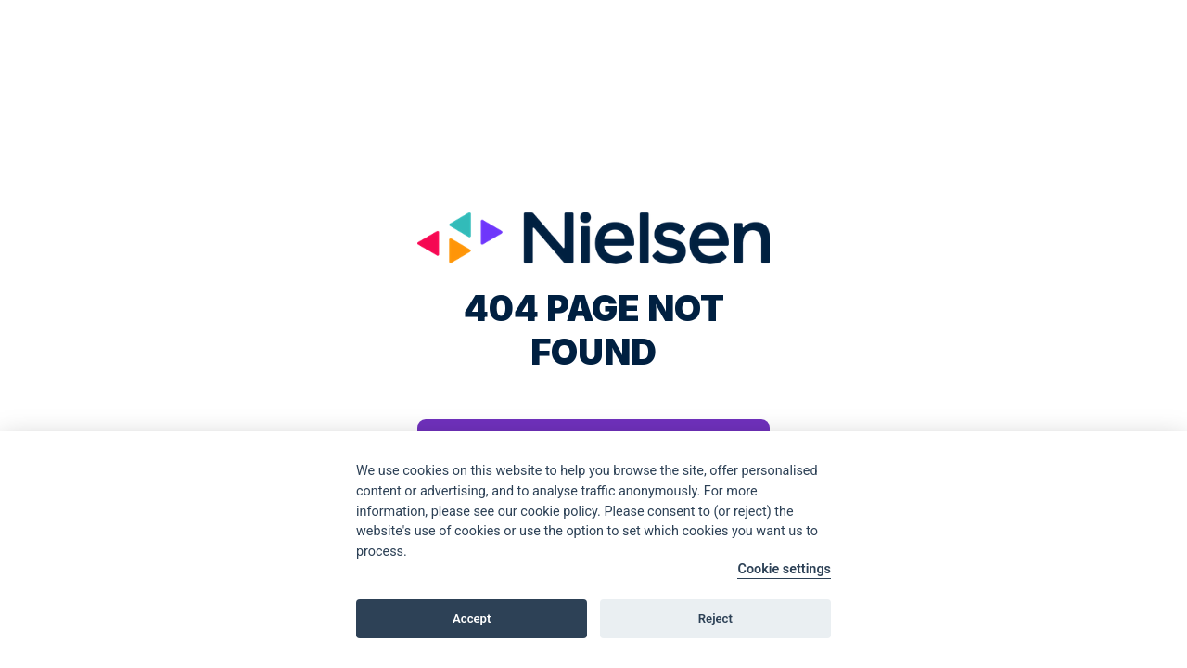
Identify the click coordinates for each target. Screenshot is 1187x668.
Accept (472, 618)
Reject (715, 618)
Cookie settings (784, 569)
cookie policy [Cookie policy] (558, 512)
